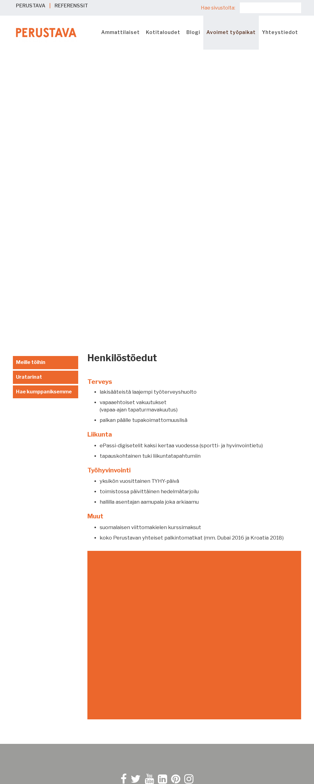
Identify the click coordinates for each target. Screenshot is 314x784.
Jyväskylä (175, 675)
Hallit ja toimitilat (35, 711)
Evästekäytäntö (183, 562)
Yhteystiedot (280, 32)
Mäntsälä (175, 697)
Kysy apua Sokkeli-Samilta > (47, 593)
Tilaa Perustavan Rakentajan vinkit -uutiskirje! (215, 617)
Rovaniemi (176, 711)
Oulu (169, 704)
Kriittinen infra (32, 719)
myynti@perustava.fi (38, 569)
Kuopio (172, 682)
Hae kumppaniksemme (44, 104)
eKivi (21, 689)
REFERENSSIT (71, 6)
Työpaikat (27, 751)
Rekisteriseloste (184, 569)
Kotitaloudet (163, 32)
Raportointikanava (186, 590)
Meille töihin (30, 74)
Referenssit (29, 744)
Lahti (170, 689)
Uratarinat (29, 89)
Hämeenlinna (179, 667)
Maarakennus (31, 704)
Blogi (193, 32)
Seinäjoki (175, 719)
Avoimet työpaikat (231, 32)
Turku (171, 734)
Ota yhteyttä (28, 580)
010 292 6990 (30, 562)
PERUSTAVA (30, 6)
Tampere (174, 726)
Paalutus (25, 697)
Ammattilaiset (120, 32)
